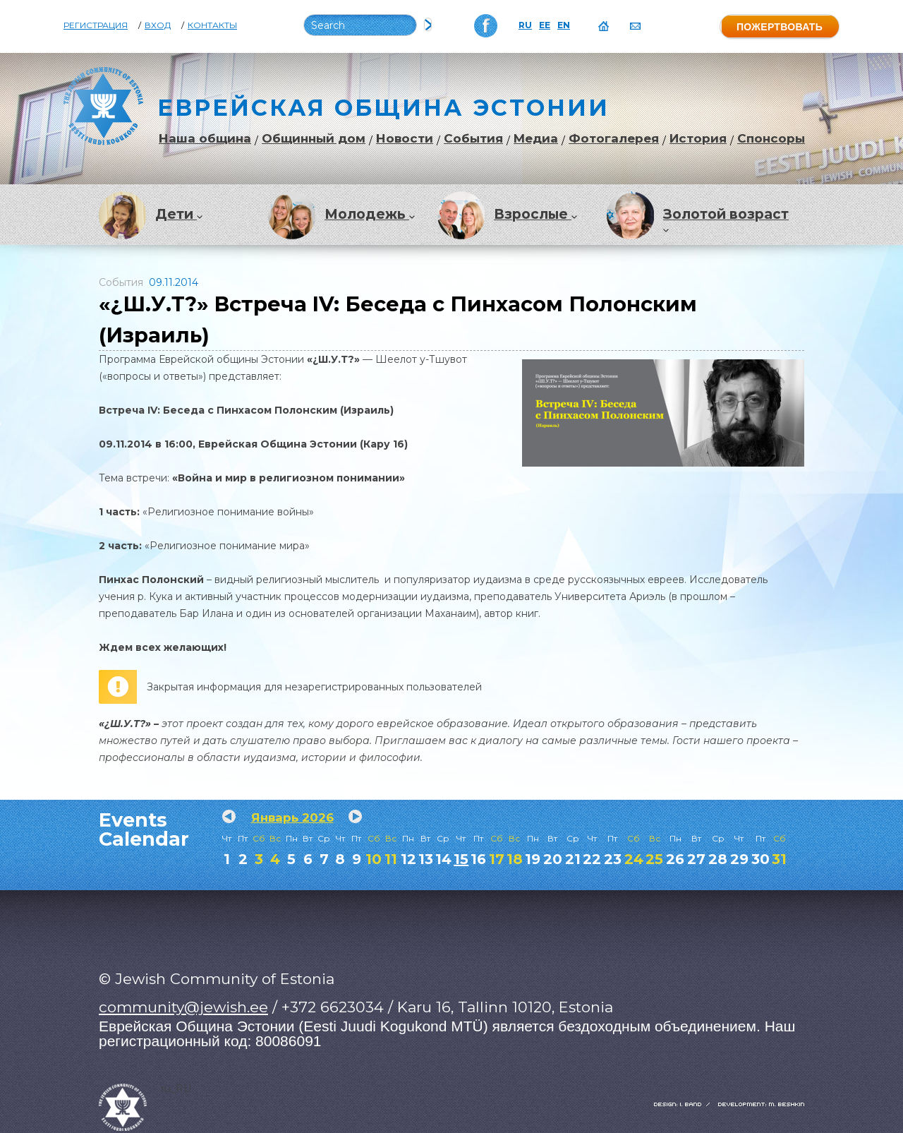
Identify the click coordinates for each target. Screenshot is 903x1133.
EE (544, 25)
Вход (158, 25)
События (473, 139)
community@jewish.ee (183, 1007)
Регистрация (95, 25)
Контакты (212, 25)
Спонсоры (771, 139)
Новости (404, 139)
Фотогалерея (614, 139)
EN (563, 25)
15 (461, 859)
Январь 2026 (292, 817)
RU (525, 25)
